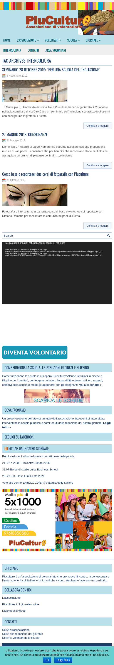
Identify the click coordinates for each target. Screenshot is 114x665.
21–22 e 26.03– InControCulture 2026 (26, 463)
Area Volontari (55, 50)
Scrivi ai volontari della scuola (20, 637)
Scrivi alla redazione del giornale (22, 633)
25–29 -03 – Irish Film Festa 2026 (23, 476)
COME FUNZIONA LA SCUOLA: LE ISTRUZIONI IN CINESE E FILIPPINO (47, 367)
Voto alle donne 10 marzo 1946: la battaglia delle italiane (37, 482)
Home (6, 40)
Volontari (54, 38)
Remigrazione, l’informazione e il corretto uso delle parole (38, 456)
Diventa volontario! (14, 610)
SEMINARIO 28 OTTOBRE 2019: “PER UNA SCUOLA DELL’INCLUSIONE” (51, 69)
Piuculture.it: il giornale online (20, 604)
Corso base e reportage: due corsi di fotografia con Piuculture (45, 174)
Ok (47, 659)
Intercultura (12, 50)
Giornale (94, 38)
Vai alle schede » (90, 384)
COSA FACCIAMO (15, 410)
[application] (57, 273)
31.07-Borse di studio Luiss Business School (30, 469)
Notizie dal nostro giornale (28, 448)
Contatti (33, 50)
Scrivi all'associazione (16, 630)
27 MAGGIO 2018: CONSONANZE (25, 134)
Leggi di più (63, 659)
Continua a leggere (98, 125)
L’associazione (29, 38)
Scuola (74, 38)
